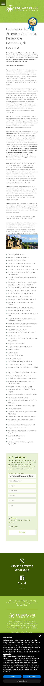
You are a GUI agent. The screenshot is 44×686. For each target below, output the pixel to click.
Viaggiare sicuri (32, 603)
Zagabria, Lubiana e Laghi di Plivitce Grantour (22, 372)
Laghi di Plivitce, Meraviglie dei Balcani (20, 361)
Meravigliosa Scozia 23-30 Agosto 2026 (20, 386)
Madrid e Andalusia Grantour (17, 436)
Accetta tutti (31, 676)
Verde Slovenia (13, 352)
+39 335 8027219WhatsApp (22, 565)
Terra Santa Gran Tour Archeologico (19, 327)
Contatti (20, 605)
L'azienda (17, 601)
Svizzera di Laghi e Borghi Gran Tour (19, 310)
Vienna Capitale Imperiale (16, 254)
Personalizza (22, 681)
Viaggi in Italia (26, 601)
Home (10, 601)
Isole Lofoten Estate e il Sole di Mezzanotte (21, 417)
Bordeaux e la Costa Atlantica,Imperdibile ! (21, 425)
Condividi (22, 588)
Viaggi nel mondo (19, 603)
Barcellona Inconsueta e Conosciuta (19, 296)
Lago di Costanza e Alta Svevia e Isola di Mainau (23, 395)
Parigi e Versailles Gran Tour (17, 428)
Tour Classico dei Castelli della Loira (19, 266)
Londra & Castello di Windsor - (17, 330)
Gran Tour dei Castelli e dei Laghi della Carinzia (23, 269)
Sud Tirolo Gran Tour (14, 358)
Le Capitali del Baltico (15, 409)
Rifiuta (12, 676)
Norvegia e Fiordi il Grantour (17, 439)
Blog (25, 605)
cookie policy (7, 654)
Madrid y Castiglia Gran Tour (17, 260)
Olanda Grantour (13, 349)
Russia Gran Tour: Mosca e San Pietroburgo (22, 290)
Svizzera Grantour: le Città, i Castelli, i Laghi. (21, 406)
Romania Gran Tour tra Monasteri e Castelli (21, 332)
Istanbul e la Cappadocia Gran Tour (19, 375)
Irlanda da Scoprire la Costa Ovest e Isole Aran (22, 324)
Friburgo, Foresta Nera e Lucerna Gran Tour (22, 263)
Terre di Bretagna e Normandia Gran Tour (21, 307)
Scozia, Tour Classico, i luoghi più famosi (20, 293)
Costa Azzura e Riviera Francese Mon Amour (22, 378)
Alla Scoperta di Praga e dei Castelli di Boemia (22, 287)
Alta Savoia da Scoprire (15, 355)
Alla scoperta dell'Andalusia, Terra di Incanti (22, 299)
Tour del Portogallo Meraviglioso (18, 257)
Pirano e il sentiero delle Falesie (18, 398)
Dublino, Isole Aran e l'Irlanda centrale (20, 364)
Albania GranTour (13, 335)
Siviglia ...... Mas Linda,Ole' (16, 344)
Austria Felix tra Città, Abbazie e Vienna (20, 347)
